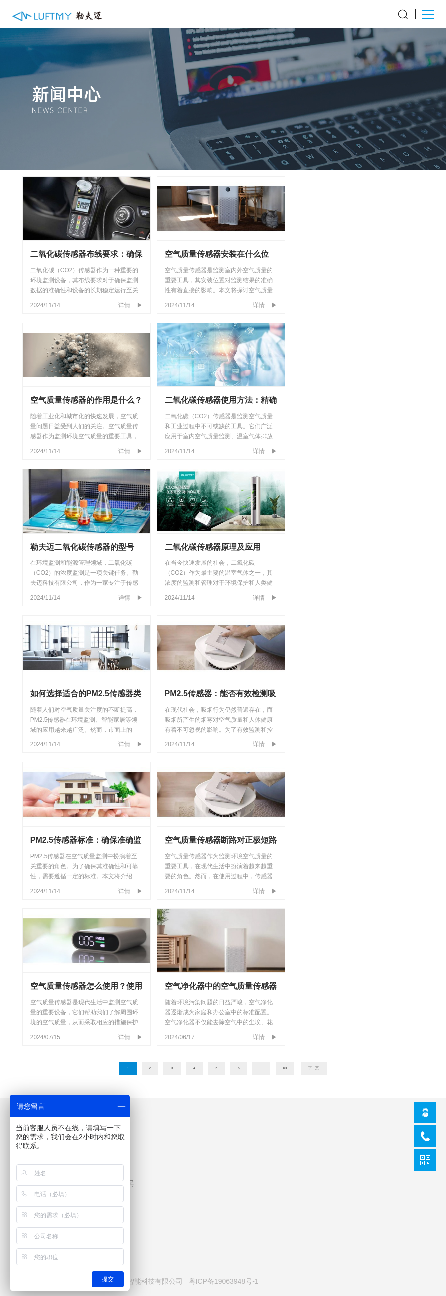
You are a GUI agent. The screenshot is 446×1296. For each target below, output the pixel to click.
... (261, 1068)
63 (285, 1068)
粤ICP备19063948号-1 (224, 1281)
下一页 (313, 1068)
